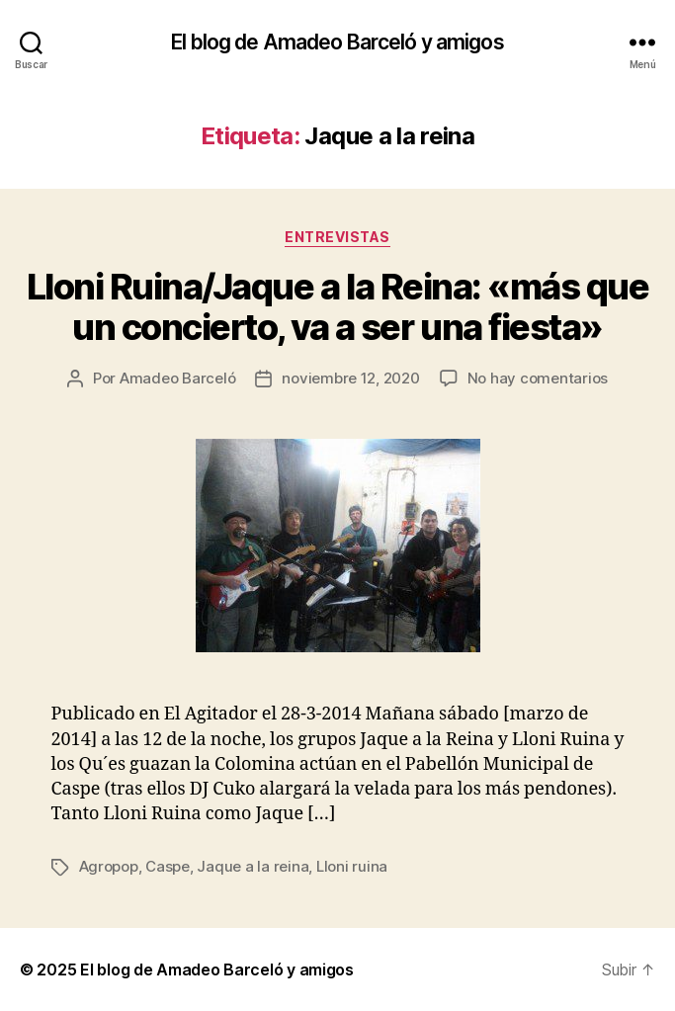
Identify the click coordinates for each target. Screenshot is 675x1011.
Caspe (167, 866)
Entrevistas (337, 236)
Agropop (108, 866)
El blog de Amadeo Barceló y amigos (337, 42)
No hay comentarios (537, 378)
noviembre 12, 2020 (350, 378)
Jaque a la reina (252, 866)
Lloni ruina (351, 866)
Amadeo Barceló (177, 378)
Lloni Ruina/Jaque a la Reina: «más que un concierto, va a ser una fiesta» (337, 307)
